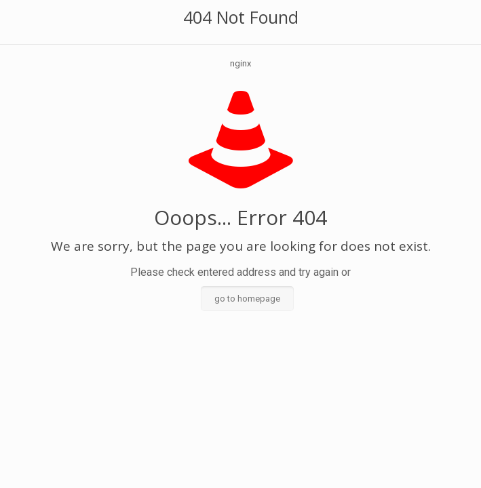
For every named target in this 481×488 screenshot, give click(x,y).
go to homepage (247, 298)
